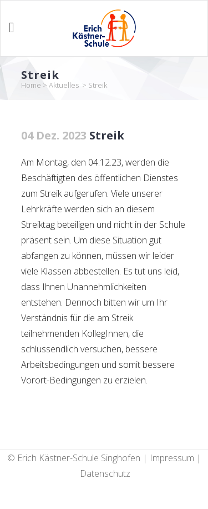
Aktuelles (64, 85)
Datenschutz (105, 473)
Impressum (172, 458)
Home (31, 85)
